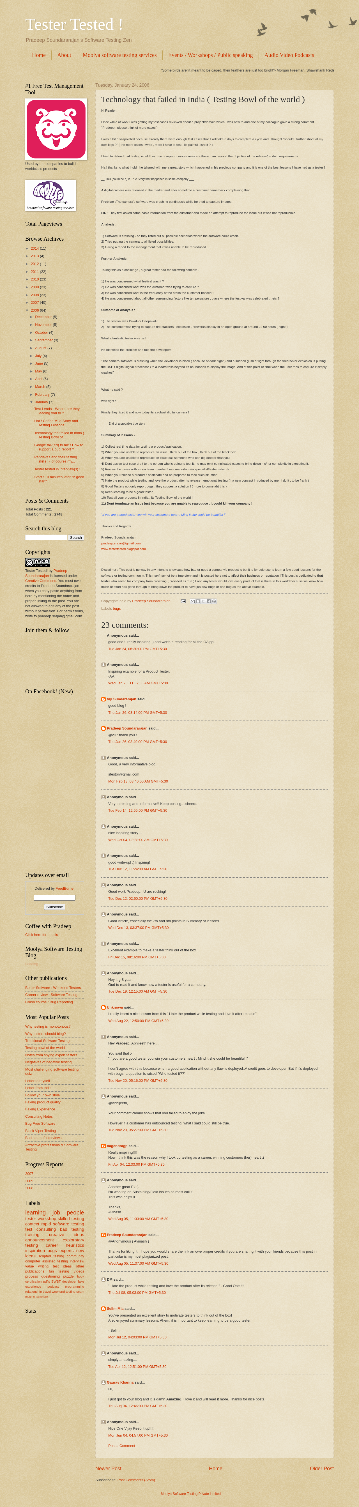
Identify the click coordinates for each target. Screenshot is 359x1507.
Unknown (115, 1007)
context (32, 1223)
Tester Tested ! (74, 24)
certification (33, 1281)
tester (30, 1218)
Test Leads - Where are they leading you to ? (57, 411)
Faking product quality (43, 1102)
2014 (35, 248)
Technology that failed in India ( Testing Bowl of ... (59, 435)
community (75, 1256)
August (41, 348)
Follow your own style (42, 1095)
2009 (35, 287)
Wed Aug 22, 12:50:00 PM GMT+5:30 (138, 1021)
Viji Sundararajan (121, 699)
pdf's (46, 1281)
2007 (35, 302)
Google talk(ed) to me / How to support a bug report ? (58, 447)
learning (35, 1212)
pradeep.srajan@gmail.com (121, 543)
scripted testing (51, 1256)
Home (39, 55)
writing (43, 1266)
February (42, 394)
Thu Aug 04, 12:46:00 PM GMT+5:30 (137, 1406)
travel (47, 1291)
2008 (35, 295)
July (38, 356)
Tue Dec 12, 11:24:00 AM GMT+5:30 (137, 869)
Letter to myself (37, 1081)
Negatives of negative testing (48, 1062)
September (44, 340)
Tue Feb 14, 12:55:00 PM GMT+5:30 (137, 810)
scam (80, 1291)
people (75, 1212)
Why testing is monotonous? (48, 1026)
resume (30, 1296)
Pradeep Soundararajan (127, 728)
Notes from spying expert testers (51, 1055)
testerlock (42, 1296)
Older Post (322, 1468)
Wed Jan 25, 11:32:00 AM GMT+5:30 (138, 683)
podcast (53, 1286)
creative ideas (66, 1234)
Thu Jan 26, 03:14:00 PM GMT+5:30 (137, 712)
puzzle (68, 1276)
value (29, 1266)
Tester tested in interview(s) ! (57, 469)
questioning (50, 1276)
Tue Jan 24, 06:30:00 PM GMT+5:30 (137, 649)
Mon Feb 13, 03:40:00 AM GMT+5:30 (138, 781)
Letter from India (38, 1088)
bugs (117, 608)
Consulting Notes (39, 1116)
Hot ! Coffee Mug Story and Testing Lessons (56, 423)
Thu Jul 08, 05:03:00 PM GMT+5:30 (137, 1292)
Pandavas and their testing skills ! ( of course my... (55, 459)
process (31, 1276)
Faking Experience (40, 1109)
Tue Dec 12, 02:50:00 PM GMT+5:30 (137, 898)
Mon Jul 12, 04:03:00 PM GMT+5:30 (137, 1337)
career (52, 1245)
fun (51, 1271)
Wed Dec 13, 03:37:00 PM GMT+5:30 (138, 928)
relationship (33, 1291)
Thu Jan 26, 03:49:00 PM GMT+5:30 (137, 742)
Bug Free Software (40, 1123)
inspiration (35, 1250)
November (44, 325)
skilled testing (71, 1218)
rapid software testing (62, 1223)
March (40, 387)
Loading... (33, 964)
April (39, 379)
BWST (56, 1281)
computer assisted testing (46, 1261)
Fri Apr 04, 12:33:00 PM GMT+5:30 (136, 1164)
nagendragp (117, 1146)
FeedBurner (65, 888)
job (56, 1212)
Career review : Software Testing (51, 995)
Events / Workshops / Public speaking (210, 55)
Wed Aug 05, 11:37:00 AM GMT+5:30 (138, 1263)
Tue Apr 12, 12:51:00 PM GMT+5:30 (137, 1367)
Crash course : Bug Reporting (49, 1002)
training (32, 1234)
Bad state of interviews (43, 1138)
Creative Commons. (41, 581)
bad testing (72, 1229)
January (42, 402)
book (80, 1276)
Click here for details (41, 935)
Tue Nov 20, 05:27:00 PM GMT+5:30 (137, 1130)
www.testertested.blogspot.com (123, 549)
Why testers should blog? (45, 1034)
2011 (35, 272)
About (64, 55)
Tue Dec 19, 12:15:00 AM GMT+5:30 (137, 991)
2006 (35, 310)
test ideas (62, 1266)
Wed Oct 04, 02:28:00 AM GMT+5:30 (138, 840)
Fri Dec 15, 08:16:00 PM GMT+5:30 (136, 957)
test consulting (40, 1229)
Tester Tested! (36, 571)
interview (77, 1261)
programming (74, 1286)
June (39, 363)
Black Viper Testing (40, 1131)
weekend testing (63, 1291)
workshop (47, 1218)
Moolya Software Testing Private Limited (196, 1494)
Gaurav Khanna (120, 1382)
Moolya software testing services (120, 55)
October (42, 332)
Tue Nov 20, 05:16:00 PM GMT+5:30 (137, 1080)
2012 (35, 264)
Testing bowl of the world (45, 1048)
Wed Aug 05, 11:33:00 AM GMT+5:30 (138, 1219)
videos (79, 1271)
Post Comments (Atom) (136, 1480)
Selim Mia (115, 1308)
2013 (35, 256)
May (39, 371)
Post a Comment (121, 1446)
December (44, 317)
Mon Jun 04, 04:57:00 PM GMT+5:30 (138, 1435)
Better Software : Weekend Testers (53, 988)
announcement (39, 1239)
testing (64, 1271)
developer (69, 1281)
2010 (35, 279)
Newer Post (108, 1468)
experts (66, 1250)
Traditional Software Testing (47, 1041)
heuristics (75, 1245)
